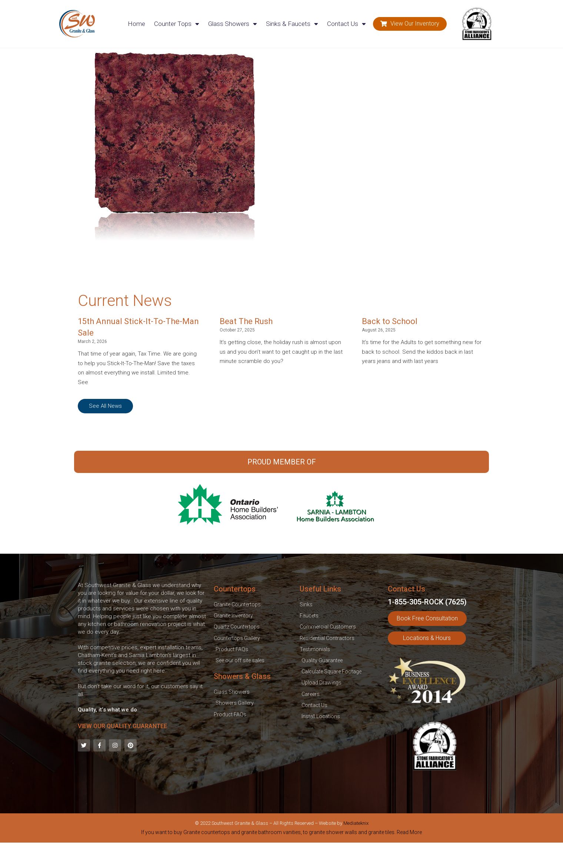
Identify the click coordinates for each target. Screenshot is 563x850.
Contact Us (346, 24)
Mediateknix (356, 823)
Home (136, 23)
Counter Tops (176, 24)
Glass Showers (232, 24)
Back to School (389, 321)
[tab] (281, 834)
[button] (410, 24)
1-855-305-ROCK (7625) (427, 601)
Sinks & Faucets (292, 24)
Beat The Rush (246, 321)
